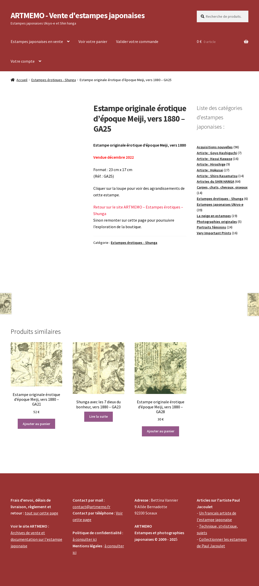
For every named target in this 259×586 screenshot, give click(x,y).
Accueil (21, 80)
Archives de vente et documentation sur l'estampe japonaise (36, 539)
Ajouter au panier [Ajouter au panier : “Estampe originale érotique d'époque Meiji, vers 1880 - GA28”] (160, 431)
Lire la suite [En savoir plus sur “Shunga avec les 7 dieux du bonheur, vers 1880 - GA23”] (98, 416)
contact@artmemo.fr (91, 506)
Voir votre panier (92, 41)
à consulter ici (85, 539)
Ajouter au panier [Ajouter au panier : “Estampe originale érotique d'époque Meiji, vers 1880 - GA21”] (36, 423)
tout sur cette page (41, 512)
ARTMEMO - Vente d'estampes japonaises (78, 15)
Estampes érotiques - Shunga (53, 80)
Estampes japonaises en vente (37, 41)
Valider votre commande (137, 41)
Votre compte (23, 61)
